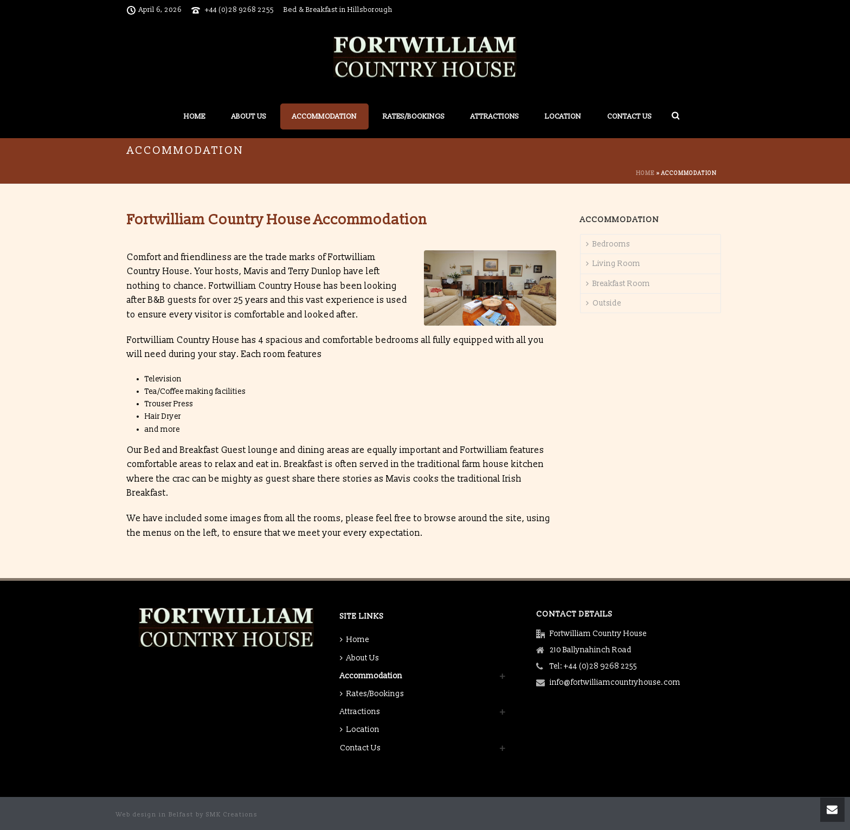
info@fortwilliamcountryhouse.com (615, 682)
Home (194, 116)
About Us (248, 116)
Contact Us (629, 116)
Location (563, 116)
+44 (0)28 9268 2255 (239, 9)
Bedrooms (608, 244)
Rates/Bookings (414, 116)
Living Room (613, 263)
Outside (603, 303)
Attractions (495, 116)
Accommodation (324, 116)
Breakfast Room (618, 283)
